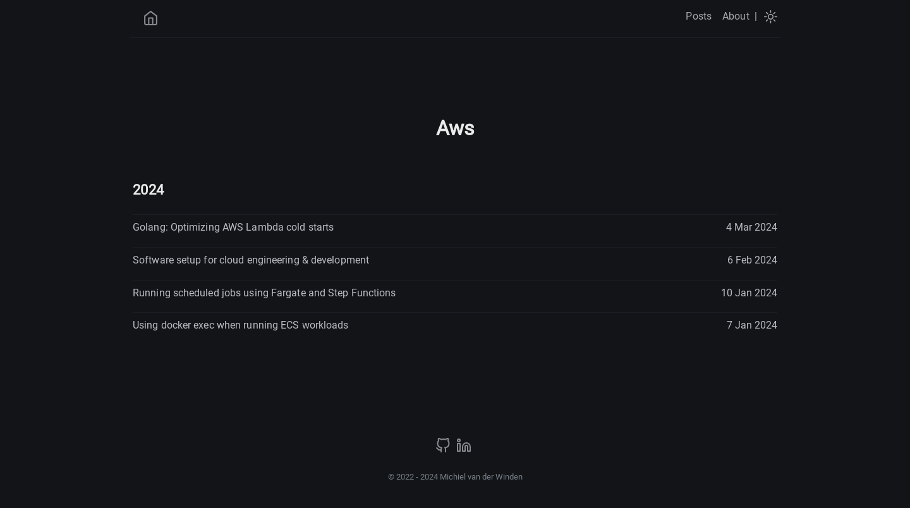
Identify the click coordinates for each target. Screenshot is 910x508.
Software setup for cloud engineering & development (251, 260)
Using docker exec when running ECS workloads (240, 325)
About (735, 16)
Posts (699, 16)
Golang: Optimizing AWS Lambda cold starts (233, 227)
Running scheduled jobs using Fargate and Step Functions (264, 293)
